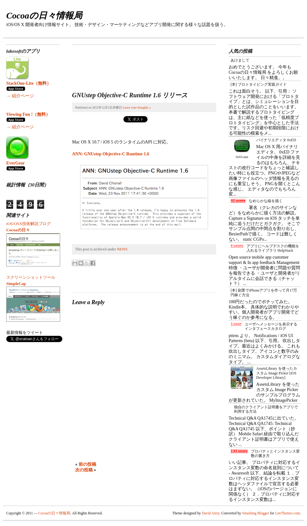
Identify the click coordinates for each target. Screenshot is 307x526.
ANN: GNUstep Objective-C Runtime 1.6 (110, 154)
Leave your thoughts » (137, 107)
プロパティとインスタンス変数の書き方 (275, 453)
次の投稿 (84, 470)
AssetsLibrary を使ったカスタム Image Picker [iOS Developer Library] (276, 373)
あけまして (240, 60)
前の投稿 (87, 464)
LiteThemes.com (287, 513)
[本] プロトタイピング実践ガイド (259, 84)
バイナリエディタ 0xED (276, 140)
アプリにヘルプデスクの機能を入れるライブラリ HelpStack (273, 248)
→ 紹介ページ (20, 96)
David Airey (211, 513)
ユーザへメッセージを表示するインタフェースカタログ (271, 326)
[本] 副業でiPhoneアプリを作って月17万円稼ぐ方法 (264, 292)
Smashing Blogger (255, 513)
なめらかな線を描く (266, 201)
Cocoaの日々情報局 (44, 15)
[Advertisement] (96, 64)
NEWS (122, 249)
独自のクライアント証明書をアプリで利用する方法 (266, 409)
